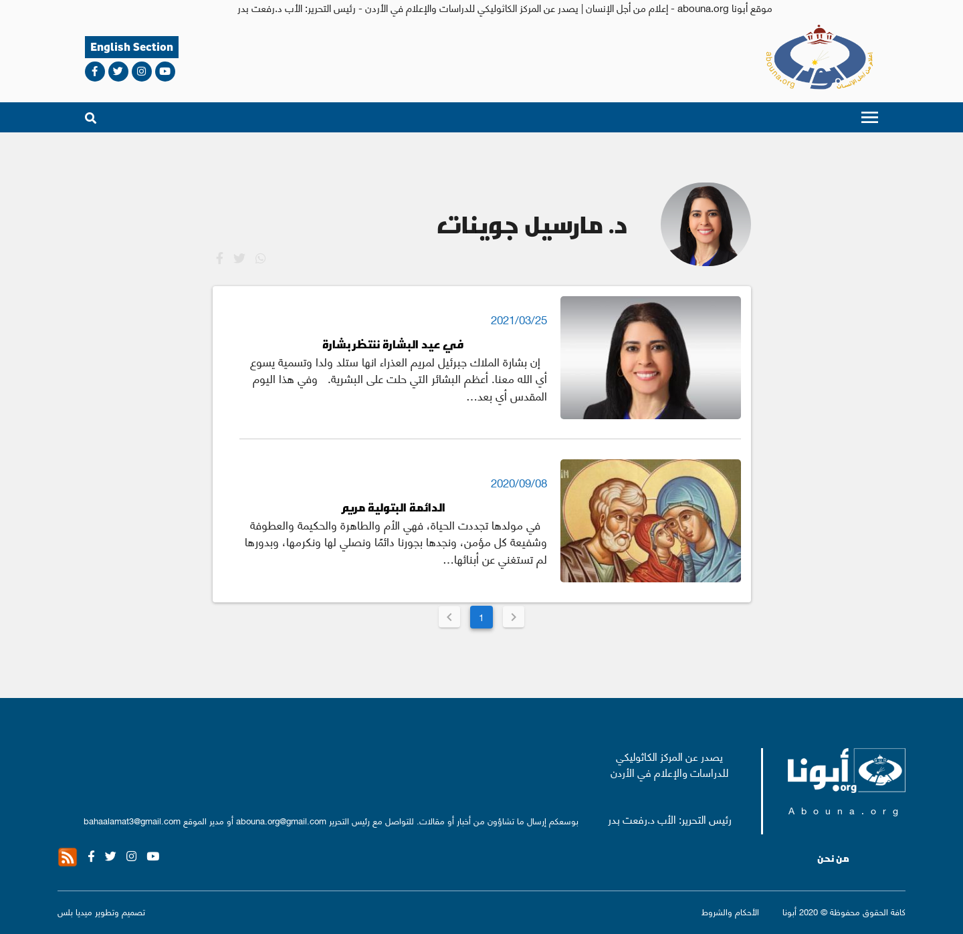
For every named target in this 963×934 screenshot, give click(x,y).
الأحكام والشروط (730, 911)
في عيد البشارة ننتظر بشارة (392, 344)
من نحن (833, 858)
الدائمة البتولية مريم (392, 507)
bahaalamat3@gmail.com (132, 820)
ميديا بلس (75, 911)
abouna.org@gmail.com (281, 820)
